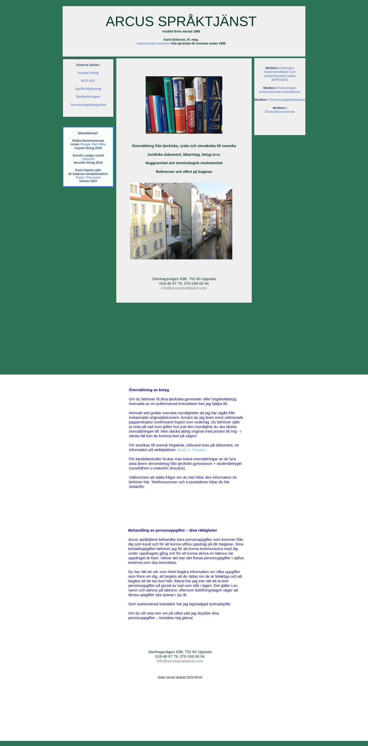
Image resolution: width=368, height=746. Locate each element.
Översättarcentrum (280, 112)
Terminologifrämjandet (287, 100)
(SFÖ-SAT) (280, 80)
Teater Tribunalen (88, 177)
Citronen (88, 159)
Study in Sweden (191, 449)
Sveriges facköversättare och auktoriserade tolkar (280, 72)
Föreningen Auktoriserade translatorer (280, 90)
